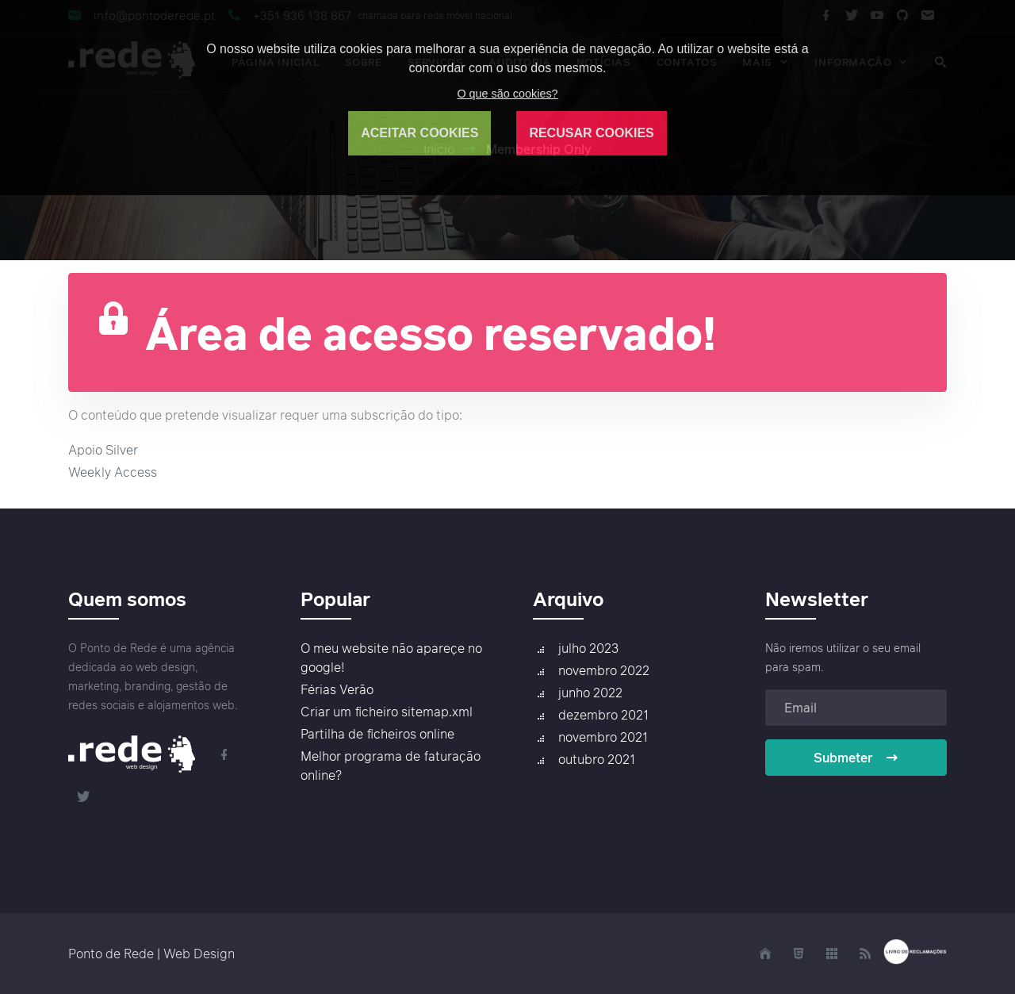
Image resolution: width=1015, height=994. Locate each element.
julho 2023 (588, 648)
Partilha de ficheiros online (377, 734)
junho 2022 (590, 692)
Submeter (856, 757)
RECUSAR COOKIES (591, 133)
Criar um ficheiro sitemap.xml (387, 711)
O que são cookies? (507, 93)
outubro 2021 (596, 759)
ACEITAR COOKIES (419, 133)
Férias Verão (337, 689)
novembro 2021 (603, 737)
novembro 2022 (603, 670)
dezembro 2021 (603, 714)
